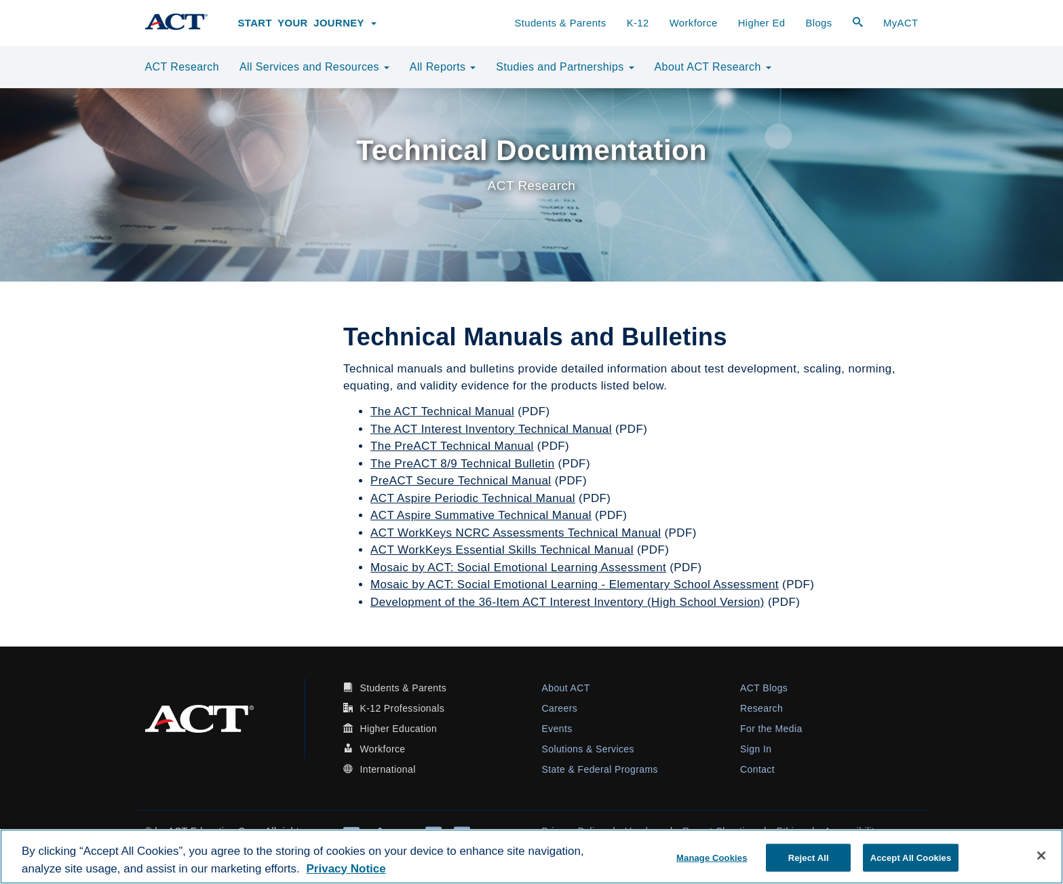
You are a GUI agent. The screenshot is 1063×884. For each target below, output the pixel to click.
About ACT (566, 688)
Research (761, 708)
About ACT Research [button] (713, 67)
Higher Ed (762, 23)
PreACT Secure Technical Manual (461, 480)
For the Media (771, 728)
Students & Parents (560, 23)
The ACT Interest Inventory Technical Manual (491, 429)
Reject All (808, 857)
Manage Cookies (711, 857)
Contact (757, 769)
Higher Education (398, 728)
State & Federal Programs (600, 769)
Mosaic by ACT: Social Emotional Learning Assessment (518, 567)
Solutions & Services (588, 749)
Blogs (818, 23)
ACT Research (182, 67)
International (387, 769)
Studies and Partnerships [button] (565, 67)
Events (557, 728)
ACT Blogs (764, 688)
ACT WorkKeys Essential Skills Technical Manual (502, 549)
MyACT (901, 23)
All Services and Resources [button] (314, 67)
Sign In (755, 749)
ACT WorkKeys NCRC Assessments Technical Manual (515, 532)
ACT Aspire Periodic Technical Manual (472, 498)
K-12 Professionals (402, 708)
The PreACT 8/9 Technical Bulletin (462, 463)
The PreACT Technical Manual (452, 446)
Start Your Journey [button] (307, 23)
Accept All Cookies (911, 857)
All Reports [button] (443, 67)
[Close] (1041, 855)
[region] (531, 856)
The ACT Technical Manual (442, 411)
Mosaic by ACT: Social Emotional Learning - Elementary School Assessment (574, 584)
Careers (560, 708)
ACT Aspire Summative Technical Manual (481, 515)
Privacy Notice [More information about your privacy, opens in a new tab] (346, 868)
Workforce (694, 23)
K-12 (638, 23)
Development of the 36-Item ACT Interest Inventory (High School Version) (567, 602)
